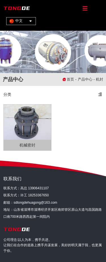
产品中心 (85, 79)
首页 (71, 79)
